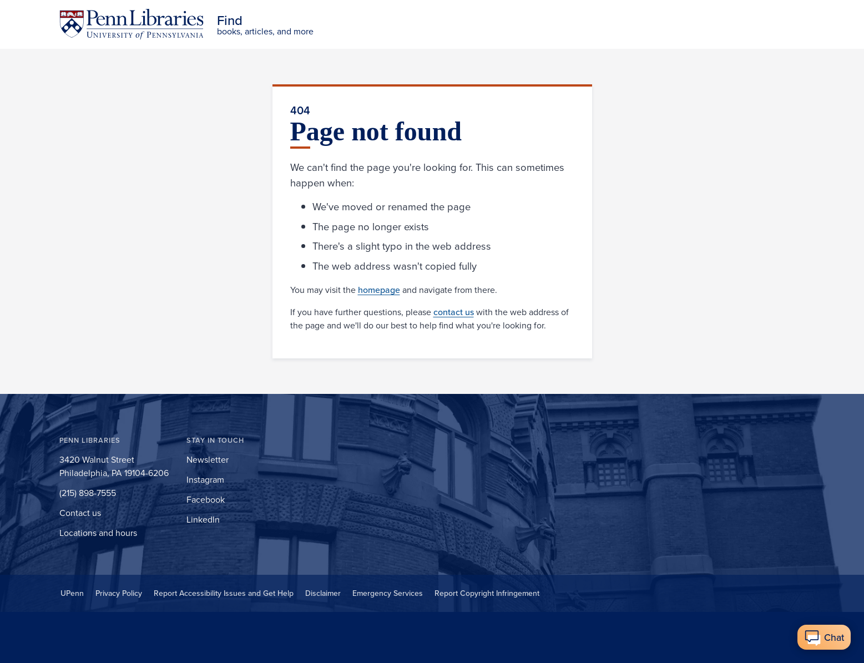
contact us (453, 312)
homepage (379, 290)
